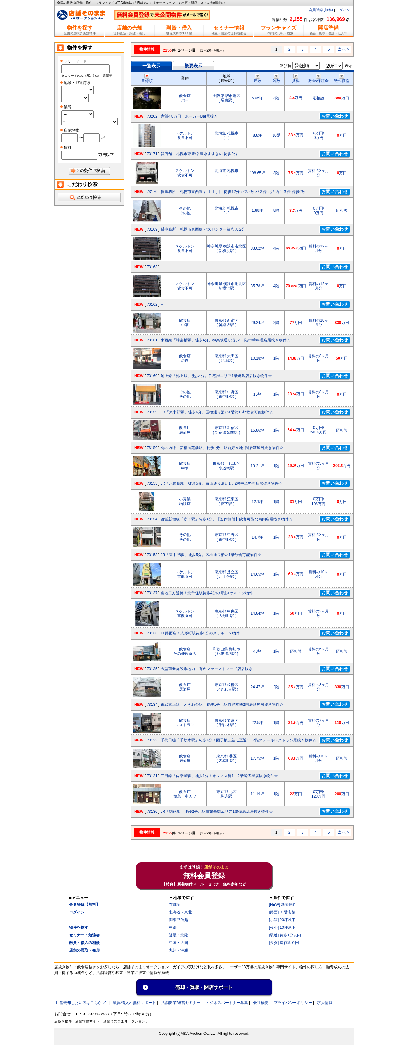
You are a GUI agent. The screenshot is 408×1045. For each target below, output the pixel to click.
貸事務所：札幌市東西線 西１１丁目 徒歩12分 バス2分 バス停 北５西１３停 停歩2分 (233, 192)
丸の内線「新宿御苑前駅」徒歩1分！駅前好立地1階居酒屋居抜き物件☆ (222, 448)
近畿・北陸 (178, 935)
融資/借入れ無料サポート (134, 1002)
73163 (152, 267)
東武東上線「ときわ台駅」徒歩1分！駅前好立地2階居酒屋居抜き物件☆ (222, 704)
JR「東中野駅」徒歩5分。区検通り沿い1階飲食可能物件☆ (211, 555)
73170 (152, 192)
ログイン (343, 10)
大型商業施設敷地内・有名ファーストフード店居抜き (206, 669)
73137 (152, 593)
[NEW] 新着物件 (282, 904)
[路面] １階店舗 (282, 912)
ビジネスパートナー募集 (227, 1002)
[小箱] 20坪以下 (282, 920)
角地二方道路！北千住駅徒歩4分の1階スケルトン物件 (207, 593)
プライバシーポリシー (293, 1002)
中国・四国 (178, 943)
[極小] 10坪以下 (282, 927)
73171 (152, 154)
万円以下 (106, 155)
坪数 (257, 78)
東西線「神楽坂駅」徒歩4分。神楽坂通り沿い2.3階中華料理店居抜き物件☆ (225, 340)
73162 (152, 304)
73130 (152, 811)
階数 (276, 78)
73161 (152, 340)
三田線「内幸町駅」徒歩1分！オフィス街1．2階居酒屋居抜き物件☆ (219, 776)
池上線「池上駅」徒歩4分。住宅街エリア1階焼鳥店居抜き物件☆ (216, 376)
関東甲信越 (178, 920)
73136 (152, 633)
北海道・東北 (180, 912)
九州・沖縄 (178, 950)
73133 (152, 740)
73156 (152, 448)
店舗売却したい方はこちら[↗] (82, 1002)
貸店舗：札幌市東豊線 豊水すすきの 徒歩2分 (199, 154)
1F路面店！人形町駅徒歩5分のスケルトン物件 (200, 633)
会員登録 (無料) (321, 10)
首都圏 (174, 904)
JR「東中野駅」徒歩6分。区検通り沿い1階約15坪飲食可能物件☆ (217, 412)
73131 (152, 776)
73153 (152, 555)
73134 (152, 704)
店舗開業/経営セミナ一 (180, 1002)
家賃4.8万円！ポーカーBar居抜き (189, 116)
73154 (152, 519)
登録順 (147, 78)
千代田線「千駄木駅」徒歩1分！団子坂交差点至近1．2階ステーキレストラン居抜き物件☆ (238, 740)
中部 (173, 927)
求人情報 (324, 1002)
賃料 (296, 78)
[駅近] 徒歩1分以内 (285, 935)
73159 (152, 412)
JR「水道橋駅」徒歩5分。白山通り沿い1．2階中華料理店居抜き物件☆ (222, 483)
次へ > (343, 49)
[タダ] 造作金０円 (284, 943)
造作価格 (341, 78)
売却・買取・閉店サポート (204, 987)
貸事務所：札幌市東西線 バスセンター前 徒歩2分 (203, 229)
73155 (152, 483)
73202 (152, 116)
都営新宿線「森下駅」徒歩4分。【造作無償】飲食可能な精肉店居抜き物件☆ (227, 519)
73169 (152, 229)
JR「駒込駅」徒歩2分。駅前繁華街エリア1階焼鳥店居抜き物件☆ (217, 811)
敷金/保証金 (318, 78)
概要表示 (193, 65)
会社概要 (260, 1002)
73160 (152, 376)
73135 (152, 669)
